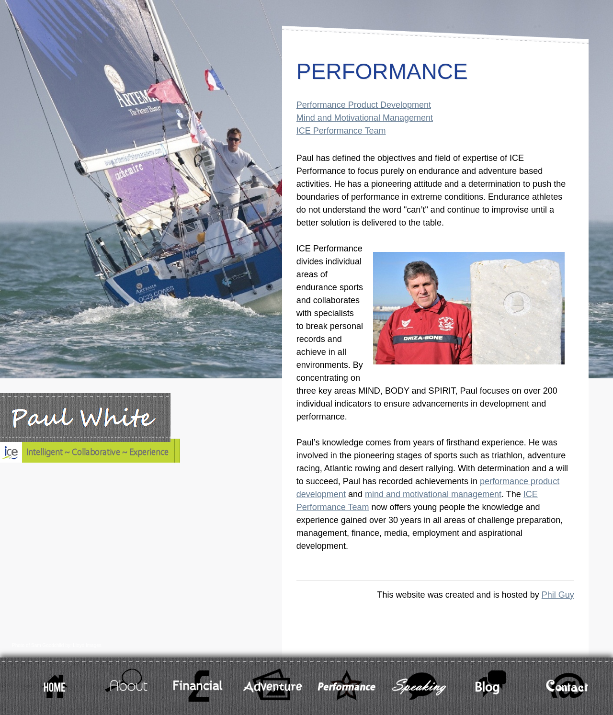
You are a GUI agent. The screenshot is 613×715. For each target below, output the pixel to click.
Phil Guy (558, 595)
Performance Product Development (363, 105)
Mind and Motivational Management (364, 118)
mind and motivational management (433, 494)
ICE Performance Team (341, 131)
